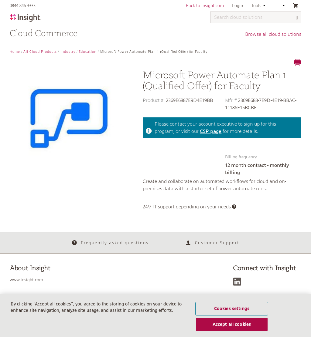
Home (15, 52)
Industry (67, 52)
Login (237, 5)
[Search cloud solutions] (255, 17)
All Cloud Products (40, 52)
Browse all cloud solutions (273, 34)
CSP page (210, 131)
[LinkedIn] (238, 282)
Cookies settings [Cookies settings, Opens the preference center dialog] (231, 308)
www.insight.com (26, 279)
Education (88, 52)
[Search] (297, 18)
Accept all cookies (232, 324)
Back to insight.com (205, 5)
